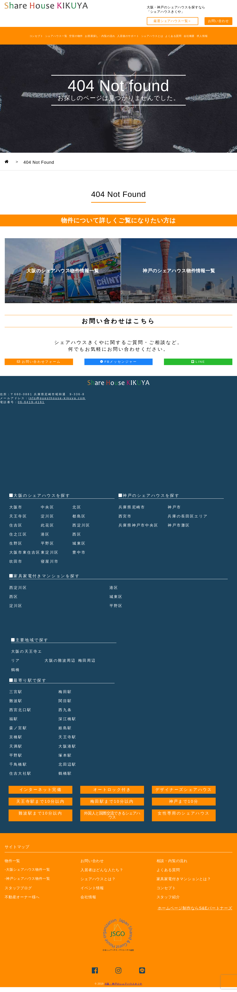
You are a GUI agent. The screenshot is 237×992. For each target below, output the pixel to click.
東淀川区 (50, 561)
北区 (77, 507)
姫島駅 (65, 737)
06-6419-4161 (31, 402)
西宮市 (125, 516)
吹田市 (16, 570)
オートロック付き (112, 799)
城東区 (79, 543)
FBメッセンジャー (118, 361)
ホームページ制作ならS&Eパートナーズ (195, 917)
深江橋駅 (67, 728)
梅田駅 (65, 701)
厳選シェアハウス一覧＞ (172, 21)
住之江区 (18, 534)
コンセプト (36, 36)
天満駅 (16, 755)
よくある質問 (173, 36)
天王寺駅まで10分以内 (40, 811)
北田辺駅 (67, 773)
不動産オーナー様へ (23, 906)
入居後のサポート (128, 36)
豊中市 (79, 561)
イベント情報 (92, 897)
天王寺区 (18, 516)
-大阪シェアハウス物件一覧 (27, 878)
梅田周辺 (87, 670)
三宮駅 (16, 701)
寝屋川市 (50, 570)
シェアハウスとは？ (99, 888)
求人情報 (202, 36)
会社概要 (189, 36)
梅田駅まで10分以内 (112, 811)
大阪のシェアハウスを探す (41, 495)
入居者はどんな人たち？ (103, 879)
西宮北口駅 (21, 719)
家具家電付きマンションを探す (46, 585)
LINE (198, 361)
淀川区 (48, 516)
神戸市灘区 (179, 525)
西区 (77, 534)
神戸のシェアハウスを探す (151, 495)
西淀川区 (81, 525)
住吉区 (16, 525)
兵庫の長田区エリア (189, 516)
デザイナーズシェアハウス (183, 799)
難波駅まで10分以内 (40, 822)
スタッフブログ (19, 897)
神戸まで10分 (184, 811)
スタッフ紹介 (169, 906)
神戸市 (175, 507)
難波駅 (16, 710)
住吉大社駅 (21, 782)
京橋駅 (16, 746)
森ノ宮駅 (18, 737)
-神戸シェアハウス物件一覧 (27, 887)
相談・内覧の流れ (173, 870)
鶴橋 (16, 679)
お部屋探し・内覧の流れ (100, 36)
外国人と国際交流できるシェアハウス (112, 824)
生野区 (16, 543)
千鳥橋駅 (18, 773)
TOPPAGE (20, 161)
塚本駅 (65, 764)
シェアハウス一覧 (56, 36)
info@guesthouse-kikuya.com (57, 398)
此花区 (48, 525)
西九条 (65, 719)
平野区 (48, 543)
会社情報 (88, 906)
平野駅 (16, 764)
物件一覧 (13, 870)
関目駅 (65, 710)
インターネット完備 (40, 799)
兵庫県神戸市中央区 (139, 525)
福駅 (14, 728)
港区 (45, 534)
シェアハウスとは (152, 36)
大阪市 (16, 507)
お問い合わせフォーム (39, 361)
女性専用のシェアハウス (184, 822)
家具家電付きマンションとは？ (186, 888)
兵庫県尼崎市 (132, 507)
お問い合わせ (218, 21)
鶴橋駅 (65, 782)
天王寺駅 (67, 746)
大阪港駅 (67, 755)
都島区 (79, 516)
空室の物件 (76, 36)
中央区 (48, 507)
